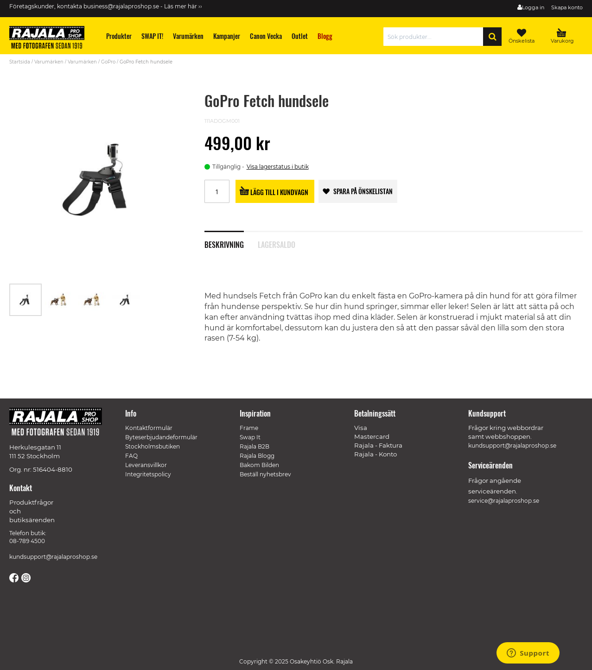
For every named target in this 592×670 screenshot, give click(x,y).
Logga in (533, 7)
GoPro (108, 62)
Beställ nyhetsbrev (265, 474)
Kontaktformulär (148, 427)
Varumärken (49, 62)
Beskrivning (224, 243)
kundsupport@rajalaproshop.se (53, 556)
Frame (249, 427)
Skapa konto (567, 7)
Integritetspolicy (148, 474)
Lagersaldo (276, 243)
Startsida (19, 62)
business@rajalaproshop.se (121, 6)
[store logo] (51, 39)
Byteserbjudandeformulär (161, 437)
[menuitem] (119, 36)
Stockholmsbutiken (152, 446)
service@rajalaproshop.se (503, 500)
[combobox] (435, 36)
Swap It (250, 437)
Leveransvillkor (146, 464)
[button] (59, 300)
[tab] (231, 239)
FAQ (131, 455)
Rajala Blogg (257, 455)
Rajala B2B (254, 446)
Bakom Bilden (259, 464)
